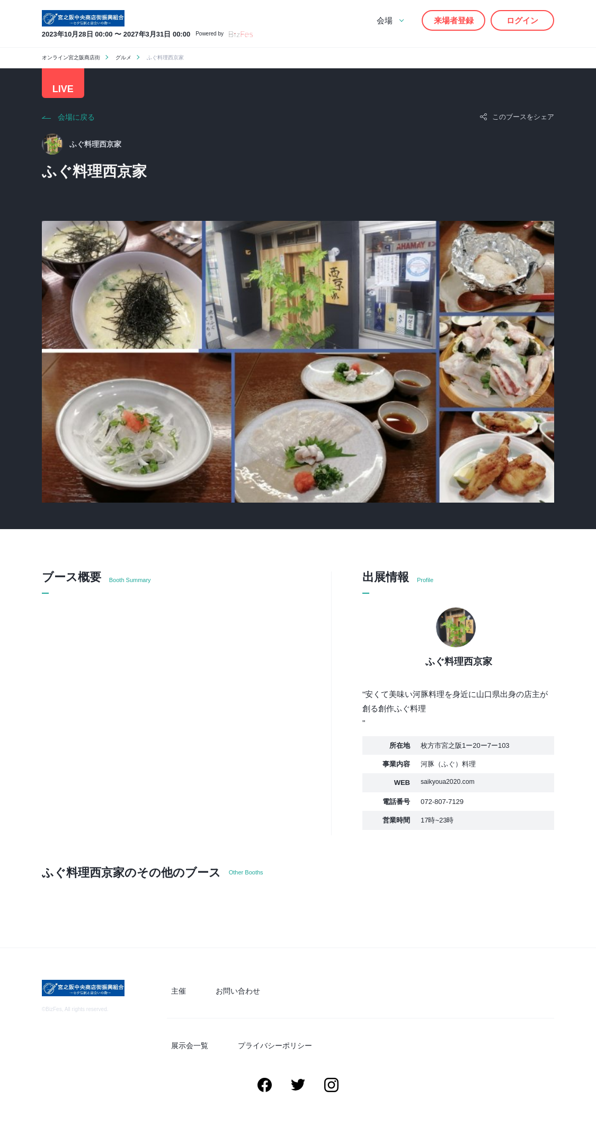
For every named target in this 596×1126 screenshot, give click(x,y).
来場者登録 (454, 20)
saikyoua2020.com (449, 793)
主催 (197, 999)
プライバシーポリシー (285, 1049)
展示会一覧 (208, 1049)
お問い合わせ (248, 999)
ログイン (522, 20)
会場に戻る (76, 127)
